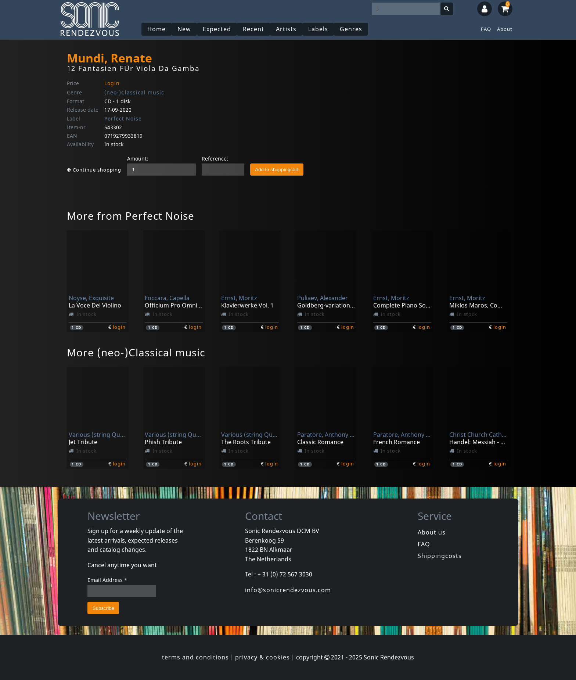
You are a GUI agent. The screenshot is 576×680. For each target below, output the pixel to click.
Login (112, 83)
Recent (253, 29)
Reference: (215, 158)
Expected (217, 29)
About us (432, 532)
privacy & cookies (262, 657)
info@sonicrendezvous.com (288, 590)
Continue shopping (94, 169)
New (184, 29)
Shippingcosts (440, 556)
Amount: (137, 158)
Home (156, 29)
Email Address (107, 579)
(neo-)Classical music (134, 92)
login (119, 327)
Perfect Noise (123, 118)
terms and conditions (195, 657)
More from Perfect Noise (130, 216)
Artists (286, 29)
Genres (351, 29)
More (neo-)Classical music (136, 352)
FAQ (486, 29)
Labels (318, 29)
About (504, 29)
